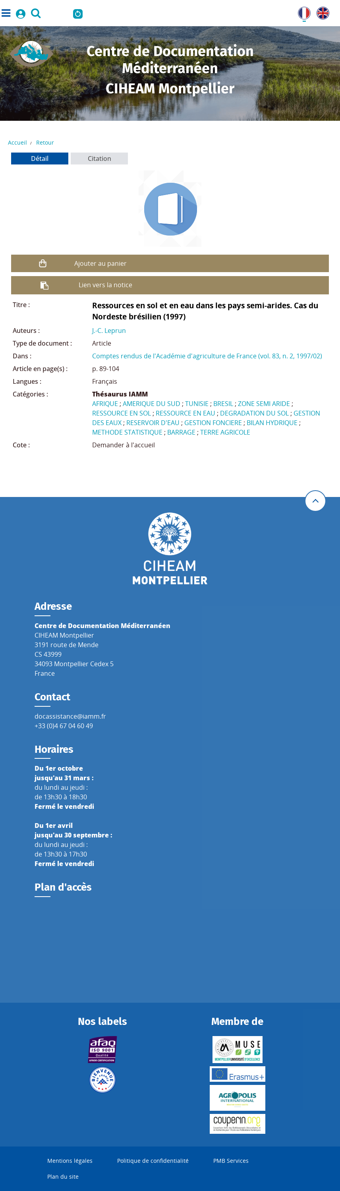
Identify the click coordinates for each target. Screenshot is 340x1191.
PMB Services (231, 1160)
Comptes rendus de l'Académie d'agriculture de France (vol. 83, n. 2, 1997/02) (207, 356)
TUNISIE (197, 403)
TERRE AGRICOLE (225, 432)
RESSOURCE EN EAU (185, 413)
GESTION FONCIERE (213, 422)
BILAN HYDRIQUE (272, 422)
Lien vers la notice (105, 284)
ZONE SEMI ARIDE (264, 403)
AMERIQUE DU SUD (151, 403)
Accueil (17, 142)
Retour (45, 142)
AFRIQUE (105, 403)
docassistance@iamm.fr (70, 716)
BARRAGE (181, 432)
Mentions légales (70, 1160)
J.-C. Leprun (109, 330)
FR (301, 11)
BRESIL (223, 403)
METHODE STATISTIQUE (127, 432)
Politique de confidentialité (153, 1160)
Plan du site (63, 1176)
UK (321, 11)
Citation (99, 158)
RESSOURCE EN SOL (121, 413)
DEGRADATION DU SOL (254, 413)
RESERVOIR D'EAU (153, 422)
